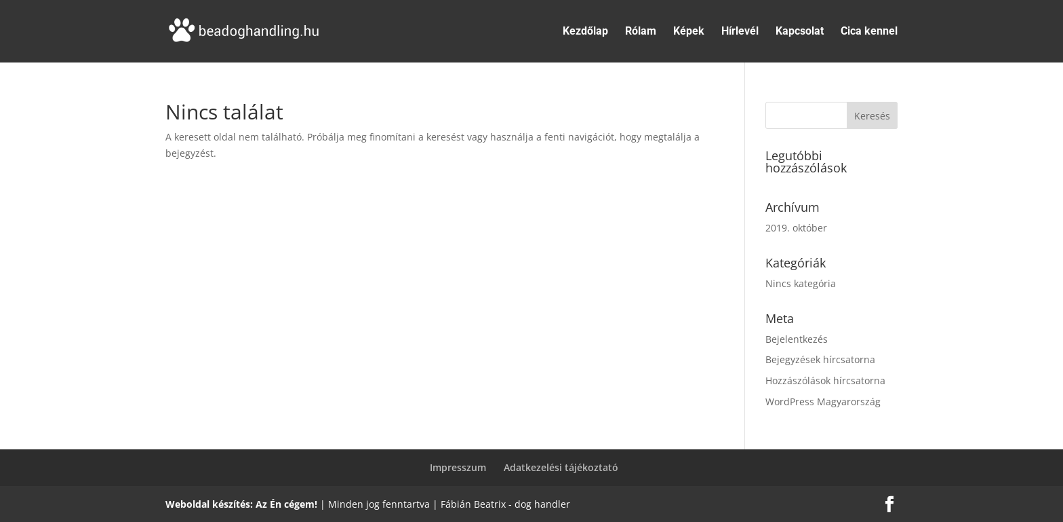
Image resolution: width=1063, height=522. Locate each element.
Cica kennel (869, 31)
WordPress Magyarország (823, 401)
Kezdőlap (585, 31)
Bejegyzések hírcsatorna (820, 359)
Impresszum (458, 467)
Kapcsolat (800, 31)
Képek (688, 31)
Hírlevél (740, 31)
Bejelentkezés (796, 339)
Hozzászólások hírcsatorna (825, 380)
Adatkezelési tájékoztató (561, 467)
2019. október (796, 227)
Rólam (640, 31)
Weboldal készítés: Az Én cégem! (241, 504)
